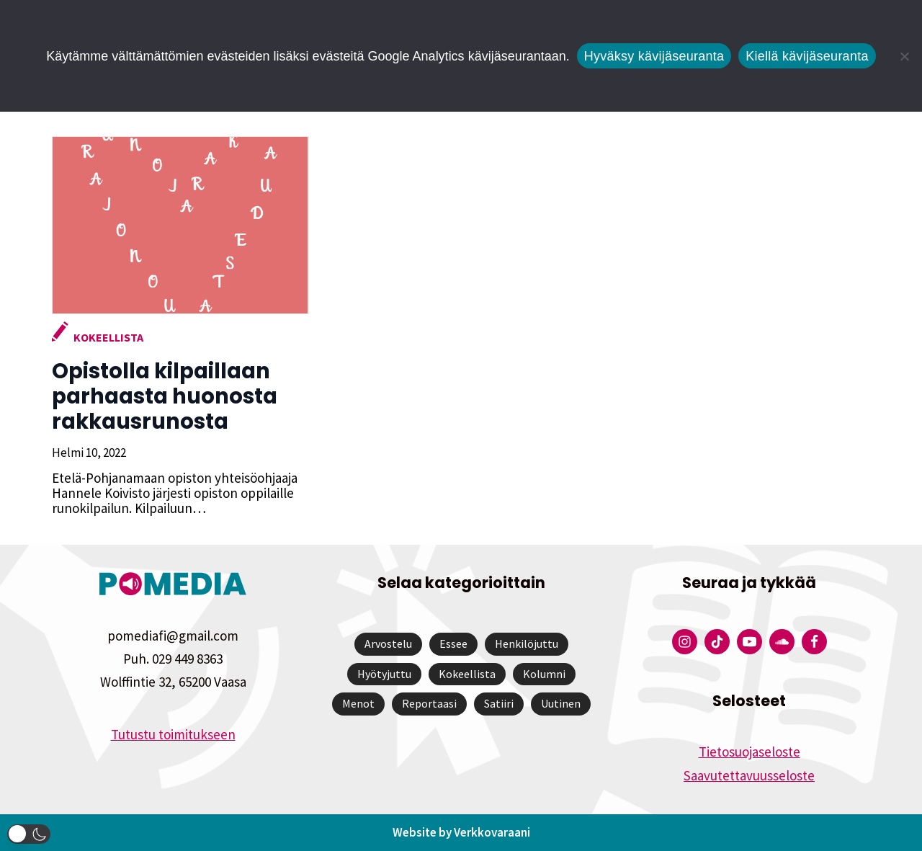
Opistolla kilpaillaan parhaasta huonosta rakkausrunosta (163, 396)
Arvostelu (388, 643)
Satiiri (499, 703)
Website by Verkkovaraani (461, 832)
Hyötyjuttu (384, 674)
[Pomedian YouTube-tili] (749, 641)
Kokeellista (107, 337)
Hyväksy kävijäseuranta (654, 56)
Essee (453, 643)
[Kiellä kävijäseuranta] (904, 56)
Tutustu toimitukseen (173, 734)
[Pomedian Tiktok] (717, 641)
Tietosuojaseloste (749, 751)
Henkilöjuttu (526, 643)
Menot (358, 703)
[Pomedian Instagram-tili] (684, 641)
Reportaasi (429, 703)
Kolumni (544, 674)
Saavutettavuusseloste (749, 775)
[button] (28, 834)
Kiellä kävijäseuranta (807, 56)
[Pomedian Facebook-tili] (814, 641)
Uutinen (561, 703)
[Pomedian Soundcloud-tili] (782, 641)
